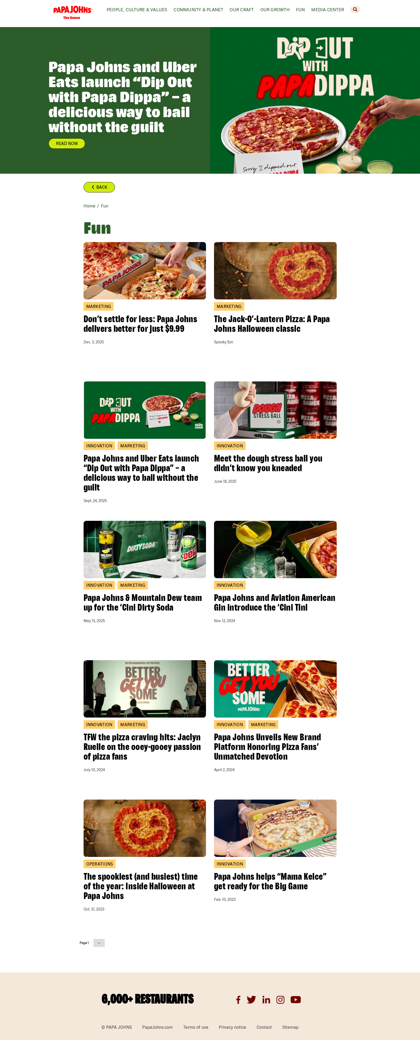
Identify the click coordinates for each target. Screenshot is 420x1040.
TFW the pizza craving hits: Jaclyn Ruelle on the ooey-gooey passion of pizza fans (142, 746)
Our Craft (242, 9)
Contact (264, 1027)
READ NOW (67, 143)
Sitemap (290, 1027)
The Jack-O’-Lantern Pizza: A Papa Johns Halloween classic (272, 323)
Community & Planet (198, 9)
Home (89, 205)
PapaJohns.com (157, 1027)
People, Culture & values (137, 9)
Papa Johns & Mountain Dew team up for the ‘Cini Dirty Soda (143, 602)
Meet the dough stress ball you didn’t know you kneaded (268, 463)
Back (99, 187)
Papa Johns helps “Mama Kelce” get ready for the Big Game (270, 881)
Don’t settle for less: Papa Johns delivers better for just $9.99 (140, 323)
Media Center (327, 9)
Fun (300, 9)
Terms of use (195, 1027)
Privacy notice (232, 1027)
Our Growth (275, 9)
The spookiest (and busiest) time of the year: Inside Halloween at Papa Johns (141, 886)
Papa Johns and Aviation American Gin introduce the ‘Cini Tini (274, 602)
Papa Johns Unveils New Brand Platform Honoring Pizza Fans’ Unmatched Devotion (267, 746)
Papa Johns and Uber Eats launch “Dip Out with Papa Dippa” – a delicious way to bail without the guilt (141, 472)
